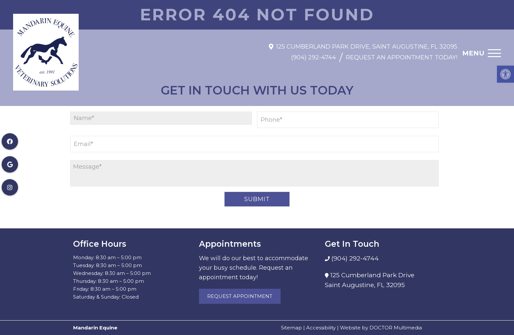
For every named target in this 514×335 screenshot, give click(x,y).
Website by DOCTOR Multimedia (381, 328)
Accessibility (321, 328)
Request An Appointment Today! (401, 54)
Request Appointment (239, 296)
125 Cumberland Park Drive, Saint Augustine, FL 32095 (366, 43)
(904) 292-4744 (313, 54)
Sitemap (291, 328)
